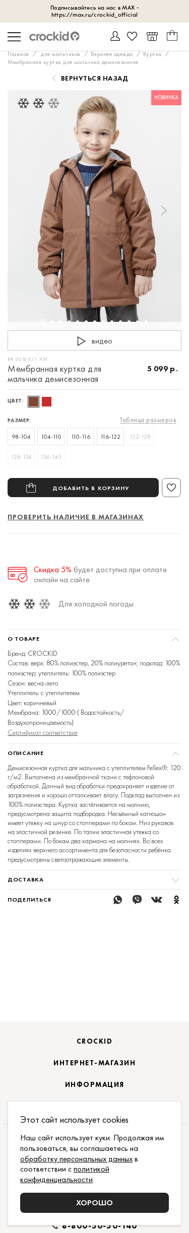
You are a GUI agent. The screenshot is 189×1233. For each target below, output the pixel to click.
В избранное (171, 487)
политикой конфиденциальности (64, 1174)
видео (92, 341)
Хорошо (94, 1202)
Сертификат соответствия (43, 732)
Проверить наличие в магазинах (76, 516)
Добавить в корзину (91, 487)
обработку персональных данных (76, 1158)
